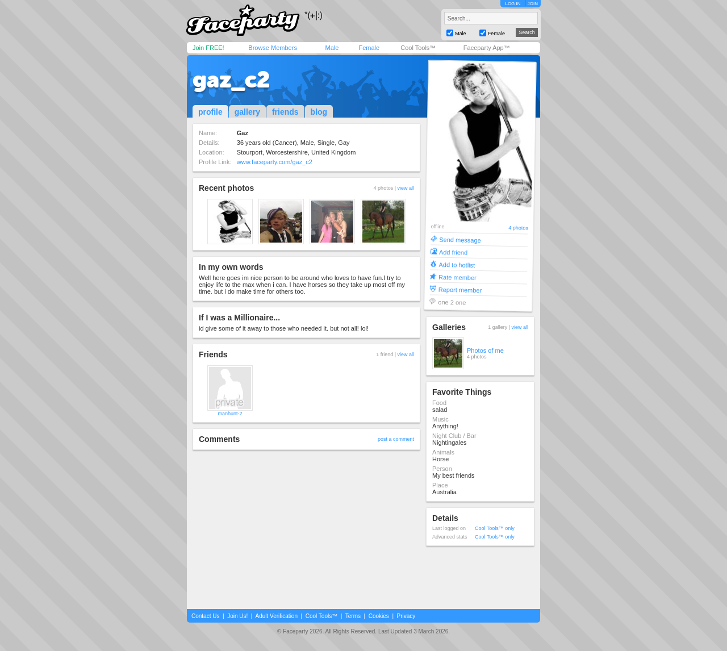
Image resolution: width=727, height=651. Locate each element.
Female (368, 47)
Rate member (457, 277)
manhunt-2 (230, 413)
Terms (353, 616)
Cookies (379, 616)
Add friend (453, 252)
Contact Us (205, 616)
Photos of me (485, 350)
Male (332, 47)
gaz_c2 (231, 79)
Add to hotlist (456, 264)
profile (210, 111)
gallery (247, 111)
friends (285, 111)
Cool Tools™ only (495, 528)
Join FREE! (208, 47)
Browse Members (272, 47)
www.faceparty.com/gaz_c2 (274, 161)
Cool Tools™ (418, 47)
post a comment (396, 439)
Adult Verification (276, 616)
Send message (460, 239)
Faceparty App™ (486, 47)
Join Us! (237, 616)
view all (405, 188)
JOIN (533, 3)
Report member (460, 289)
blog (319, 111)
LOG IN (512, 3)
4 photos (518, 228)
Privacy (406, 616)
